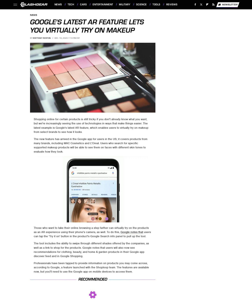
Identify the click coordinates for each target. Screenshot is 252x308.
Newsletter (228, 4)
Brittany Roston (42, 38)
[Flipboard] (207, 4)
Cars (83, 4)
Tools (156, 4)
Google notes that (132, 232)
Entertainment (103, 4)
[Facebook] (195, 4)
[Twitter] (201, 4)
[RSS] (213, 4)
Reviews (171, 4)
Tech (71, 4)
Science (141, 4)
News (58, 4)
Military (124, 4)
